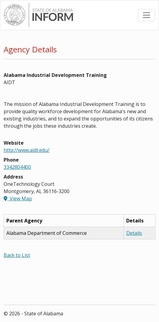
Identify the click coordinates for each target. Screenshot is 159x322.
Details (134, 233)
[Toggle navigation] (146, 15)
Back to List (17, 255)
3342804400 (17, 167)
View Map (18, 198)
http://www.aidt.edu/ (26, 150)
